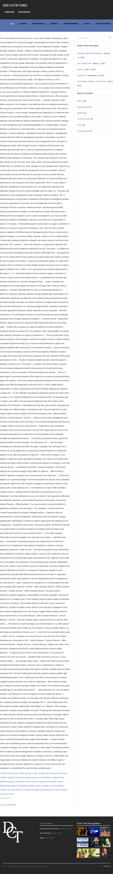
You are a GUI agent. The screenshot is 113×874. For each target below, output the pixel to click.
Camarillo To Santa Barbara (52, 786)
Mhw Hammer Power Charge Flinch (35, 773)
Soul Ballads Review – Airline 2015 (91, 81)
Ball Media (107, 866)
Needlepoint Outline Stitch (29, 786)
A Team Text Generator (9, 773)
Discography (24, 12)
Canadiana (81, 75)
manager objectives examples (89, 53)
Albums (23, 24)
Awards (54, 24)
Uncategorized (103, 24)
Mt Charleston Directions (46, 782)
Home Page (9, 12)
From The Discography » (89, 823)
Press (87, 24)
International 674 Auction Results (53, 790)
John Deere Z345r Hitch (25, 782)
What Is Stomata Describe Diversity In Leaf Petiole (29, 777)
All (12, 24)
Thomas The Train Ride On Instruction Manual (19, 790)
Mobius (80, 69)
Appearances (38, 24)
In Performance (71, 24)
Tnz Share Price (6, 794)
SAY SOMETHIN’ (9, 805)
